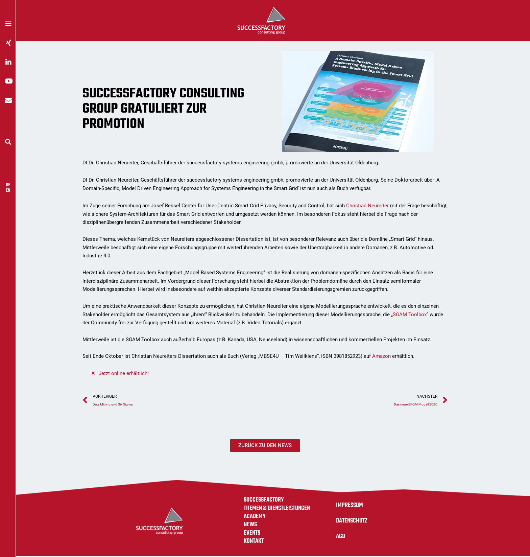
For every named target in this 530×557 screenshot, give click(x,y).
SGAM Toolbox (410, 314)
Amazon (381, 356)
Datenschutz (353, 521)
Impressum (350, 506)
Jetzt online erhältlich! (124, 373)
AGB (341, 537)
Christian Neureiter (367, 206)
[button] (8, 141)
